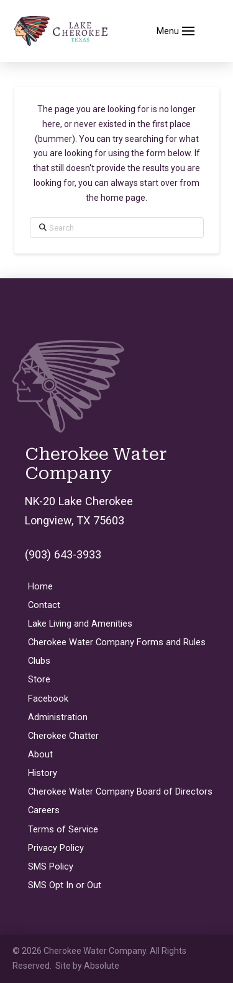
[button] (175, 31)
